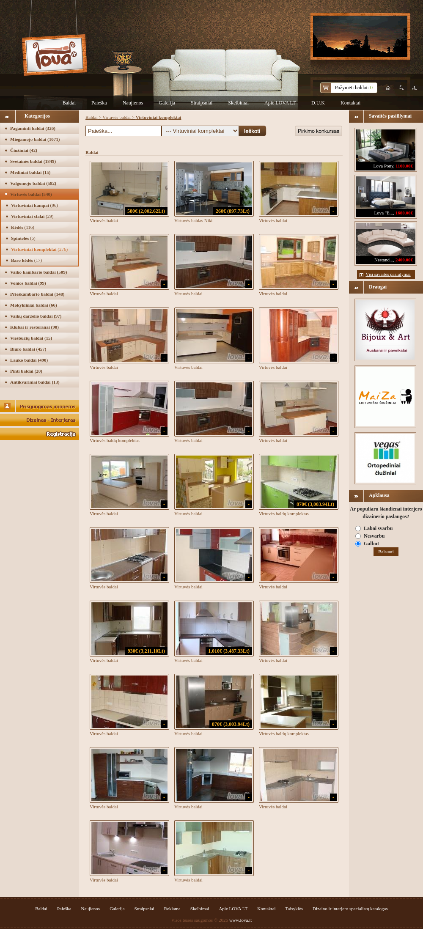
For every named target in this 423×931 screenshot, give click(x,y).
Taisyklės (294, 908)
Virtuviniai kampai (34, 205)
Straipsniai (201, 103)
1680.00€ (404, 212)
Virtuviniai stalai (32, 216)
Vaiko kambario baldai (38, 272)
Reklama (172, 908)
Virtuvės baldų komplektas (115, 440)
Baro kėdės (26, 260)
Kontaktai (350, 103)
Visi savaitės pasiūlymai (387, 274)
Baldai (69, 103)
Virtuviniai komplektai (39, 249)
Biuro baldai (28, 349)
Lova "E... (383, 212)
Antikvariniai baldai (35, 381)
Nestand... (383, 259)
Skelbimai (238, 103)
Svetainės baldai (33, 161)
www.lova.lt (240, 920)
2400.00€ (404, 259)
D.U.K (318, 103)
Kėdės (22, 227)
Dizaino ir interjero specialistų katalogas (350, 908)
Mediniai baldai (30, 172)
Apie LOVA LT (280, 103)
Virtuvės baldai (31, 194)
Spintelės (23, 238)
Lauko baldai (29, 360)
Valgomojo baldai (33, 183)
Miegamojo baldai (35, 139)
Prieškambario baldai (37, 294)
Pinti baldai (26, 370)
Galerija (167, 103)
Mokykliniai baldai (33, 305)
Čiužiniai (23, 150)
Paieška (99, 103)
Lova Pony (383, 165)
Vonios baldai (28, 283)
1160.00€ (404, 165)
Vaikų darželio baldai (36, 316)
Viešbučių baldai (31, 338)
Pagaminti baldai (32, 128)
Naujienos (133, 103)
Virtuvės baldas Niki (193, 220)
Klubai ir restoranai (34, 327)
